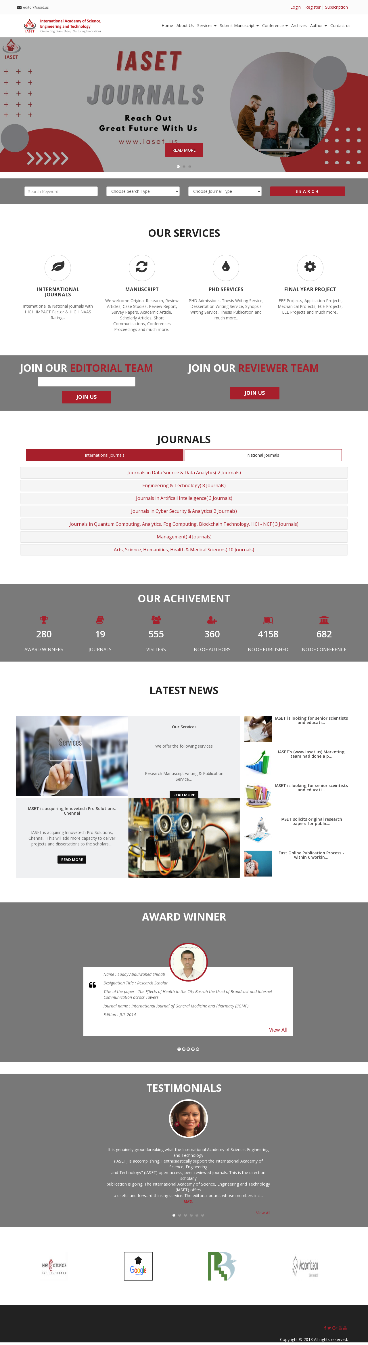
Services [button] (206, 25)
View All (278, 1032)
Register (313, 7)
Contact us (340, 25)
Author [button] (318, 25)
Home (167, 25)
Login (295, 7)
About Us (185, 25)
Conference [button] (275, 25)
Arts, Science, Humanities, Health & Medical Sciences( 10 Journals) (184, 552)
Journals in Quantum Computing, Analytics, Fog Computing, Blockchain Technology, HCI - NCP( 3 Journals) (184, 526)
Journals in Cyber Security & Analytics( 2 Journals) (184, 513)
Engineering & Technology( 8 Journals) (184, 488)
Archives (299, 25)
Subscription (336, 7)
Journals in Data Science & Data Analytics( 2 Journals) (184, 475)
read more (184, 797)
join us (86, 399)
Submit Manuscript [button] (239, 25)
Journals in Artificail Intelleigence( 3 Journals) (184, 501)
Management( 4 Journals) (184, 539)
